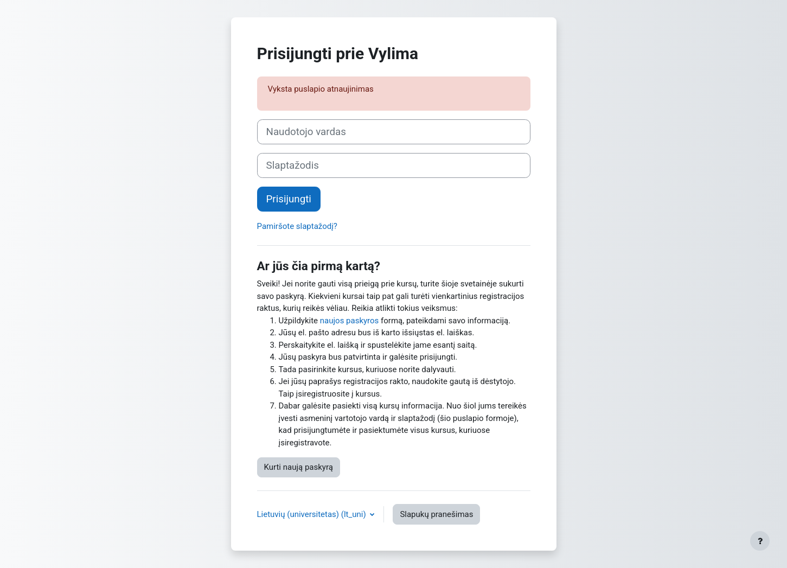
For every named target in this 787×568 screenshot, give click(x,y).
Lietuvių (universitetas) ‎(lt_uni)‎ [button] (312, 514)
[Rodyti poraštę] (760, 541)
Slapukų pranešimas (436, 514)
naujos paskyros (349, 321)
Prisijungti (288, 199)
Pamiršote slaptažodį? (297, 226)
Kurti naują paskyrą (298, 467)
